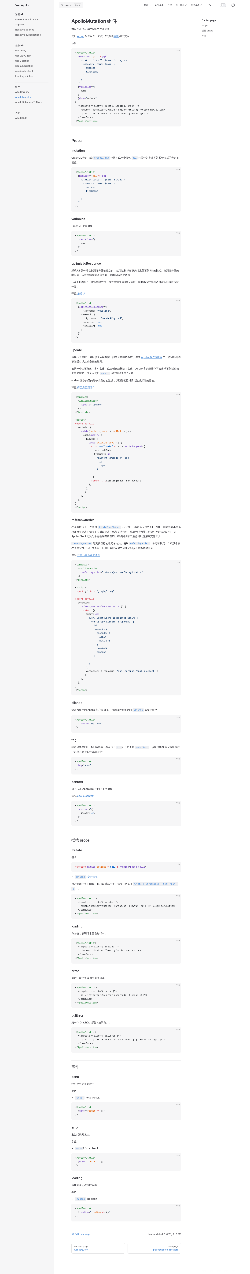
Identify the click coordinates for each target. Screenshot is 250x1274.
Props (205, 25)
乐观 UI (81, 293)
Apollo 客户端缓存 (151, 357)
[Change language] (211, 5)
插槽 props (207, 30)
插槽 (116, 36)
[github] (233, 5)
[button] (31, 14)
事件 (204, 35)
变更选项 (92, 876)
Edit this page (80, 1234)
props (80, 36)
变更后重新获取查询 (88, 555)
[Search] (71, 5)
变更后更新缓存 (86, 387)
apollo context (85, 795)
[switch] (223, 5)
